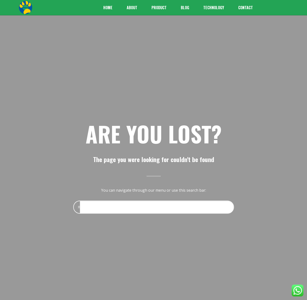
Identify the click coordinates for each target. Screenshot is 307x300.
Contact (245, 7)
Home (107, 7)
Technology (213, 7)
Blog (185, 7)
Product (159, 7)
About (132, 7)
